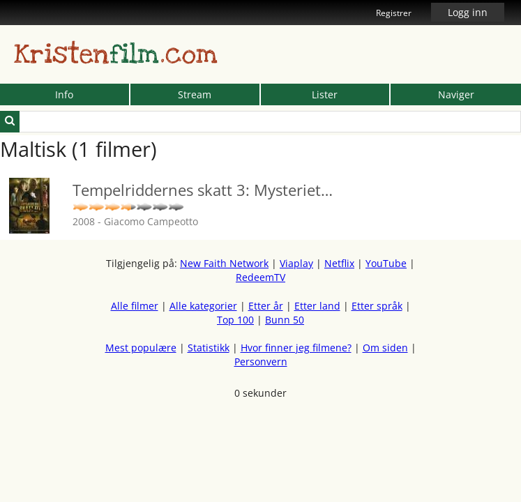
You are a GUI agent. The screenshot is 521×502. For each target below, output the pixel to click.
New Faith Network (224, 263)
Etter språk (377, 305)
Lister (325, 94)
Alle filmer (134, 305)
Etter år (265, 305)
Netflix (339, 263)
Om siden (385, 347)
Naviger (456, 94)
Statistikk (208, 347)
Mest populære (140, 347)
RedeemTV (260, 277)
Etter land (317, 305)
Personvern (260, 361)
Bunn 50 (284, 319)
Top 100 (235, 319)
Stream (194, 94)
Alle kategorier (203, 305)
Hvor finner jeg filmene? (296, 347)
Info (64, 94)
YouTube (386, 263)
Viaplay (296, 263)
